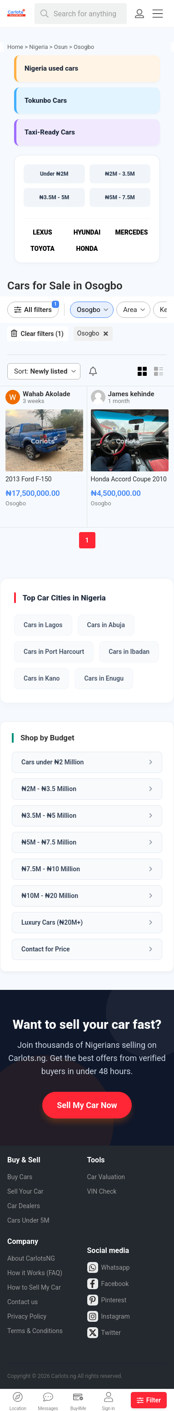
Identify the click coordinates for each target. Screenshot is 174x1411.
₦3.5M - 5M (54, 197)
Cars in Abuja (106, 625)
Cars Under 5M (28, 1220)
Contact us (22, 1301)
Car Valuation (106, 1177)
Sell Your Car (25, 1191)
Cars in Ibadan (129, 651)
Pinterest (107, 1300)
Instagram (108, 1316)
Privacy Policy (26, 1316)
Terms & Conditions (35, 1330)
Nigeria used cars (51, 68)
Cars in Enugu (104, 678)
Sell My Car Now (87, 1105)
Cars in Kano (42, 678)
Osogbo (88, 333)
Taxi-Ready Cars (50, 132)
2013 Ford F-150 (28, 479)
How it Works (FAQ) (34, 1273)
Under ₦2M (54, 174)
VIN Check (102, 1191)
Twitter (104, 1332)
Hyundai (87, 232)
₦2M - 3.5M (120, 174)
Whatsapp (108, 1267)
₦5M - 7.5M (120, 197)
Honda (87, 248)
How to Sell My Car (34, 1287)
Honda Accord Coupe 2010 (129, 479)
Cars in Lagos (43, 625)
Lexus (42, 232)
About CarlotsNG (31, 1258)
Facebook (108, 1283)
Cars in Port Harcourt (54, 651)
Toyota (42, 248)
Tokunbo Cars (46, 100)
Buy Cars (19, 1177)
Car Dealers (23, 1205)
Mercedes (131, 232)
